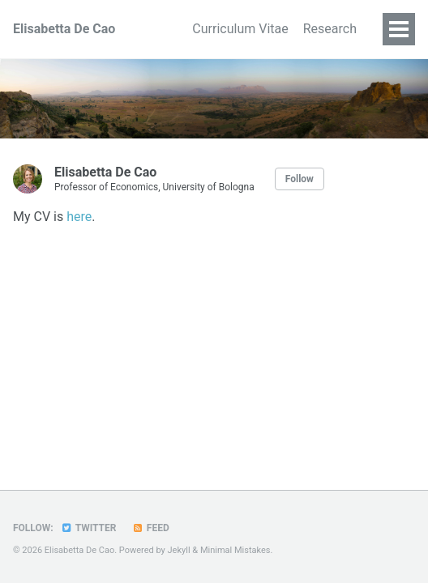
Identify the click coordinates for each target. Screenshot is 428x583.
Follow (299, 179)
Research (330, 28)
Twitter (89, 528)
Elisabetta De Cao (64, 28)
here (79, 216)
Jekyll (179, 550)
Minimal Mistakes (235, 550)
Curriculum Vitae (228, 28)
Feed (150, 528)
